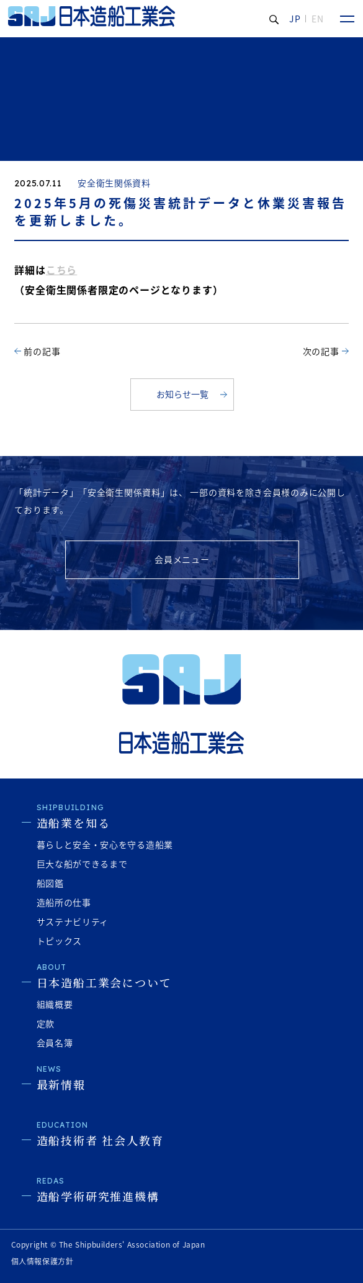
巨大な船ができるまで (82, 863)
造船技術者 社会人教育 (100, 1140)
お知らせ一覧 (182, 394)
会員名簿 (55, 1042)
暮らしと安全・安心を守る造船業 (105, 844)
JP (295, 18)
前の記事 (42, 351)
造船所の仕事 (64, 902)
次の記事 (321, 351)
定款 (46, 1023)
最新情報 (61, 1084)
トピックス (60, 940)
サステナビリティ (73, 921)
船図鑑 (50, 883)
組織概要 (55, 1004)
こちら (61, 269)
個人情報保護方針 (42, 1261)
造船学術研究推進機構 (98, 1196)
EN (317, 18)
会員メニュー (182, 559)
